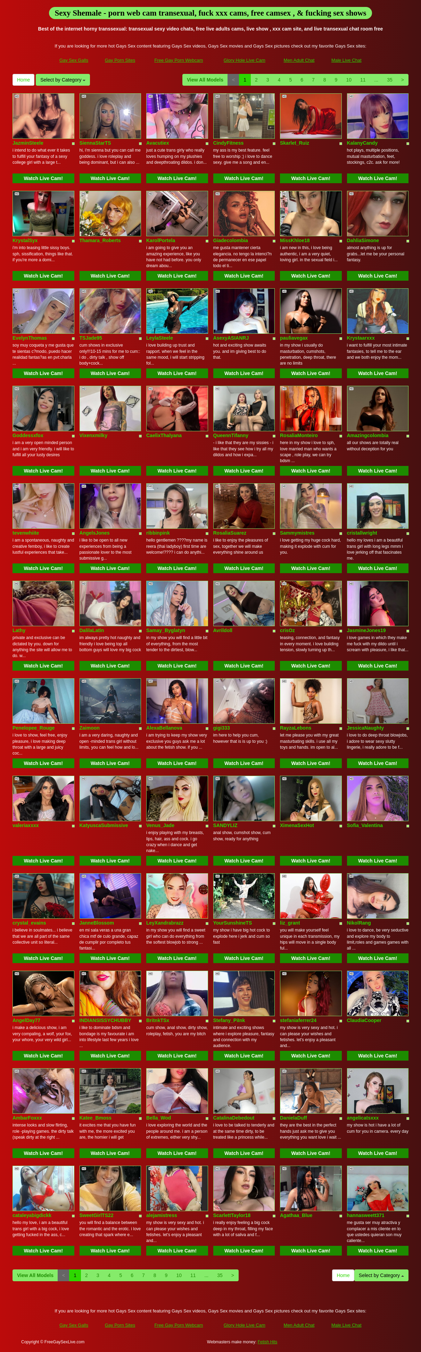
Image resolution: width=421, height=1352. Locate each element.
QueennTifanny (231, 435)
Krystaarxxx (361, 338)
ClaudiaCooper (364, 1020)
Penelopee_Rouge (34, 728)
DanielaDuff (293, 1118)
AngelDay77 (26, 1020)
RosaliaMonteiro (299, 435)
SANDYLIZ (225, 825)
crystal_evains (29, 923)
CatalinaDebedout (234, 1118)
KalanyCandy (362, 143)
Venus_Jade (160, 825)
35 (390, 80)
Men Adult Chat (299, 60)
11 (363, 80)
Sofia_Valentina (365, 825)
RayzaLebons (295, 728)
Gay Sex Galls (73, 60)
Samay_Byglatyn (165, 630)
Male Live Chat (346, 60)
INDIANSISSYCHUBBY (105, 1020)
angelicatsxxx (363, 1118)
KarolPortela (160, 240)
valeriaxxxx (26, 825)
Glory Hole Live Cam (244, 60)
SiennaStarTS (95, 143)
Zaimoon (90, 728)
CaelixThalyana (164, 435)
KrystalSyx (25, 240)
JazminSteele (28, 143)
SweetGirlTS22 (97, 1215)
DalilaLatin (92, 630)
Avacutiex (157, 143)
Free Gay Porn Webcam (178, 60)
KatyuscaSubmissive (104, 825)
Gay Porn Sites (120, 60)
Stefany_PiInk (229, 1020)
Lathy (19, 630)
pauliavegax (294, 338)
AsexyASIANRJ (231, 338)
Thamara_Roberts (100, 240)
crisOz (287, 630)
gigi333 (221, 728)
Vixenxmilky (94, 435)
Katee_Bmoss (96, 1118)
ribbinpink (158, 533)
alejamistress (161, 1215)
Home (23, 80)
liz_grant (290, 923)
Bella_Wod (158, 1118)
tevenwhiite (26, 533)
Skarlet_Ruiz (294, 143)
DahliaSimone (363, 240)
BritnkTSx (157, 1020)
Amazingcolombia (368, 435)
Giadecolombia (230, 240)
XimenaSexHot (297, 825)
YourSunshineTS (232, 923)
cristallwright (362, 533)
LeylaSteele (159, 338)
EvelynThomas (30, 338)
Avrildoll (223, 630)
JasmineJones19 (366, 630)
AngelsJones (95, 533)
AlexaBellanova (164, 728)
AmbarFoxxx (27, 1118)
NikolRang (359, 923)
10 (349, 80)
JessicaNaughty (365, 728)
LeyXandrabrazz (164, 923)
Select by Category (62, 80)
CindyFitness (228, 143)
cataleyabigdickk (32, 1215)
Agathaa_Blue (296, 1215)
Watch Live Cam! (43, 178)
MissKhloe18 (295, 240)
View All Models (205, 80)
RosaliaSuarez (230, 533)
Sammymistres (297, 533)
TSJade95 (91, 338)
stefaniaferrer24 (298, 1020)
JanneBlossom (97, 923)
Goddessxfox (28, 435)
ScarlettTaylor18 (232, 1215)
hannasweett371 (366, 1215)
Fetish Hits (268, 1342)
